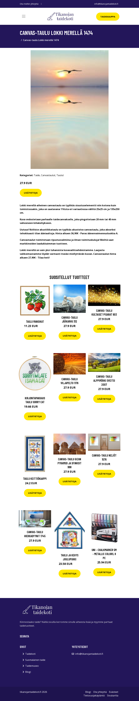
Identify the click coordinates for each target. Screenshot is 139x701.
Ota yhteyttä (100, 691)
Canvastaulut (48, 175)
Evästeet (113, 691)
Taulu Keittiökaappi (35, 478)
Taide (37, 175)
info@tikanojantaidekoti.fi (106, 3)
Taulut (60, 175)
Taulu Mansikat (35, 321)
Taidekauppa (107, 16)
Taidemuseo (32, 665)
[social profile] (41, 4)
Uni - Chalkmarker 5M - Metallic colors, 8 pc (104, 554)
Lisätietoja (31, 192)
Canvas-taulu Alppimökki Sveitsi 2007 (104, 380)
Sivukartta (112, 695)
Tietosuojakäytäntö (94, 695)
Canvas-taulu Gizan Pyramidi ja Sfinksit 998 (69, 463)
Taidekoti (30, 653)
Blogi (28, 671)
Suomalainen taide (35, 659)
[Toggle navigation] (24, 16)
